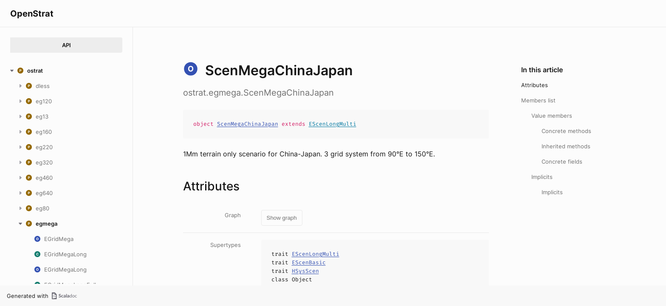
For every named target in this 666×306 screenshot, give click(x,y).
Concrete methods (566, 131)
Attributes (534, 85)
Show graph (282, 218)
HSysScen (305, 271)
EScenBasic (309, 262)
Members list (538, 100)
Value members (551, 115)
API (66, 45)
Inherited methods (566, 146)
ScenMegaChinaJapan (247, 124)
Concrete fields (562, 161)
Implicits (542, 176)
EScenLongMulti (332, 124)
